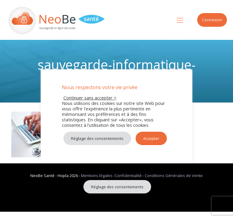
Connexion (212, 20)
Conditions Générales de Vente (174, 175)
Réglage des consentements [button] (117, 186)
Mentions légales (97, 175)
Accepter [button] (151, 138)
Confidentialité (128, 175)
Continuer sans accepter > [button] (89, 98)
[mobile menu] (180, 20)
